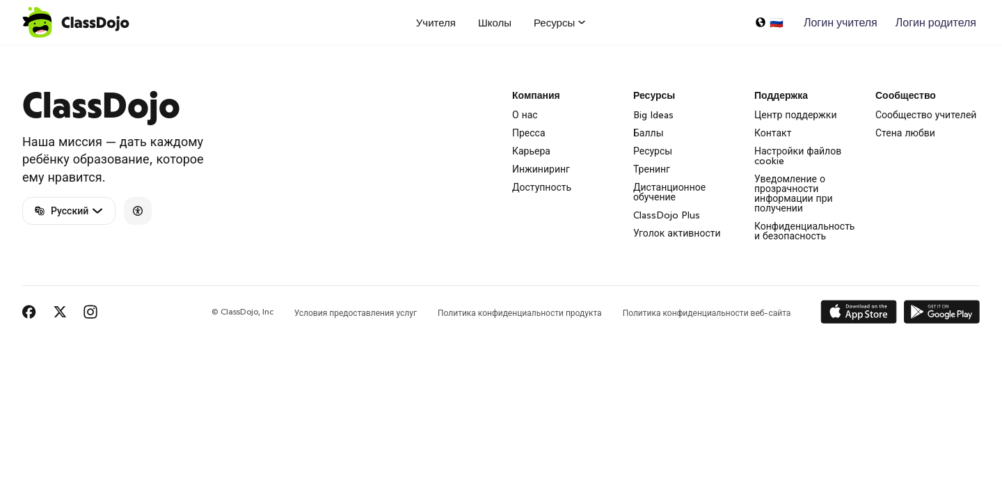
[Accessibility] (138, 211)
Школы (494, 22)
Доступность (541, 187)
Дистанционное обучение (669, 192)
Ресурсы (652, 151)
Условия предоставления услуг (355, 313)
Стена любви (905, 133)
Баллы (648, 133)
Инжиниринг (541, 169)
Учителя (436, 22)
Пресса (529, 133)
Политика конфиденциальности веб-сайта (707, 313)
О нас (525, 115)
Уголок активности (677, 233)
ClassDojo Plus (666, 215)
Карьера (531, 151)
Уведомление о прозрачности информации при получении (793, 193)
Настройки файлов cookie (797, 156)
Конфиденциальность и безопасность (804, 231)
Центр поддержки (795, 115)
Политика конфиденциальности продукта (520, 313)
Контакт (772, 133)
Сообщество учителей (925, 115)
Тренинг (651, 169)
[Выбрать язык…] (769, 22)
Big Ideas (653, 115)
